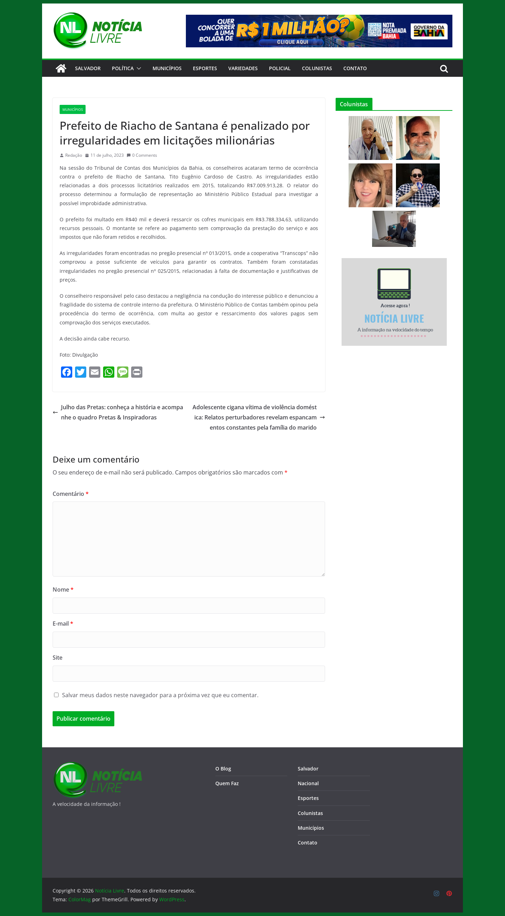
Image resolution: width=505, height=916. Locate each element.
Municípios (167, 68)
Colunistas (317, 68)
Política (123, 68)
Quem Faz (227, 783)
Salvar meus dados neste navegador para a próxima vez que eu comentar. (160, 695)
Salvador (88, 68)
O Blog (223, 768)
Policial (280, 68)
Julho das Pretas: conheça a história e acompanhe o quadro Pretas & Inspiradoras (118, 412)
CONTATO (355, 68)
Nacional (308, 783)
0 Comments (142, 155)
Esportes (205, 68)
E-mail (63, 623)
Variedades (243, 68)
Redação (73, 155)
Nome (63, 589)
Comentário (71, 494)
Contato (307, 842)
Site (57, 657)
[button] (137, 68)
